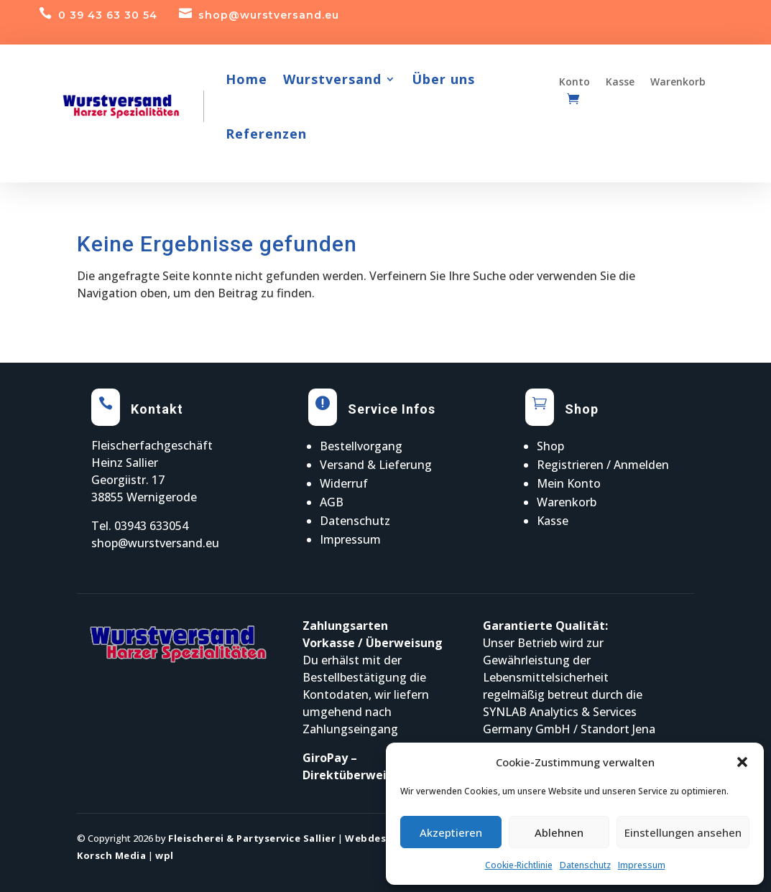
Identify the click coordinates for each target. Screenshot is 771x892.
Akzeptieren (451, 832)
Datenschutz (585, 865)
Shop (550, 446)
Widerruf (344, 483)
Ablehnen (559, 832)
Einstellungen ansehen (683, 832)
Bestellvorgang (361, 446)
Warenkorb (566, 502)
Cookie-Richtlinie (519, 865)
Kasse (552, 521)
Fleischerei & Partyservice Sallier (252, 838)
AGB (331, 502)
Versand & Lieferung (376, 465)
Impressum (641, 865)
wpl (164, 855)
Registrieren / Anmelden (603, 465)
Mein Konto (569, 483)
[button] (742, 762)
